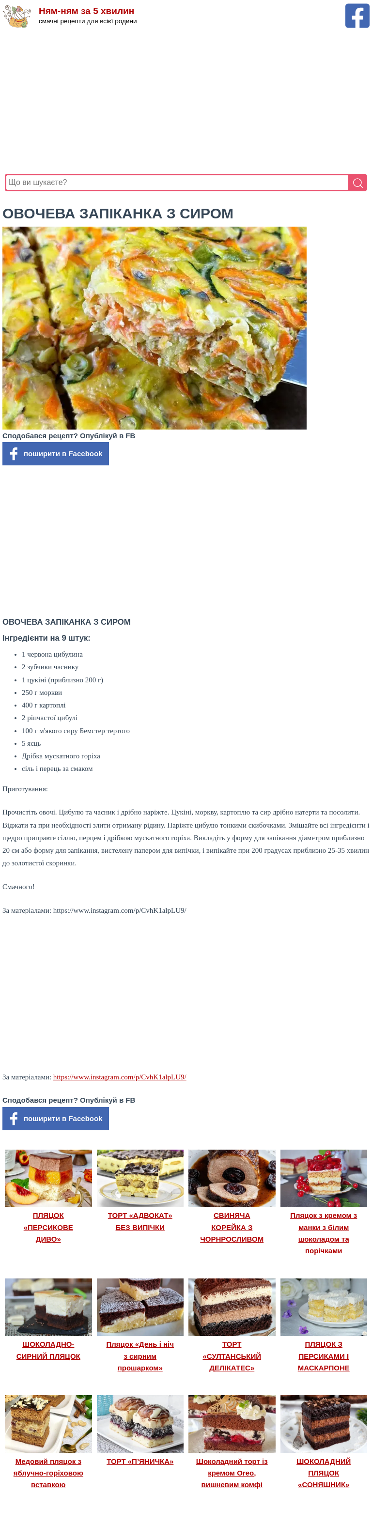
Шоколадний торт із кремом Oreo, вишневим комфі (232, 1473)
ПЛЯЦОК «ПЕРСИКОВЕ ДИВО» (48, 1227)
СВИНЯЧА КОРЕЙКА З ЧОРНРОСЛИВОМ (232, 1227)
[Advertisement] (186, 101)
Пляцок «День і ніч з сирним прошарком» (140, 1356)
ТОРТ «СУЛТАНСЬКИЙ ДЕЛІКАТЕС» (232, 1356)
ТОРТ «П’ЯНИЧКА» (140, 1461)
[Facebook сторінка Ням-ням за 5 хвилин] (357, 8)
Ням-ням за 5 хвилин (86, 11)
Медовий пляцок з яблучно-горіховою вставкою (48, 1473)
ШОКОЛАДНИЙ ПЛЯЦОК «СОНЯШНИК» (323, 1473)
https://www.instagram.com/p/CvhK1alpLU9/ (119, 1077)
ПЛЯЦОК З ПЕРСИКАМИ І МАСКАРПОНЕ (324, 1356)
